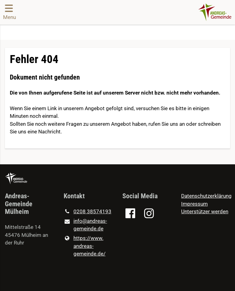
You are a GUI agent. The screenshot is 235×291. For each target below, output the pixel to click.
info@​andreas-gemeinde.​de (85, 225)
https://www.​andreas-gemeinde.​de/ (85, 246)
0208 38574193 (87, 212)
